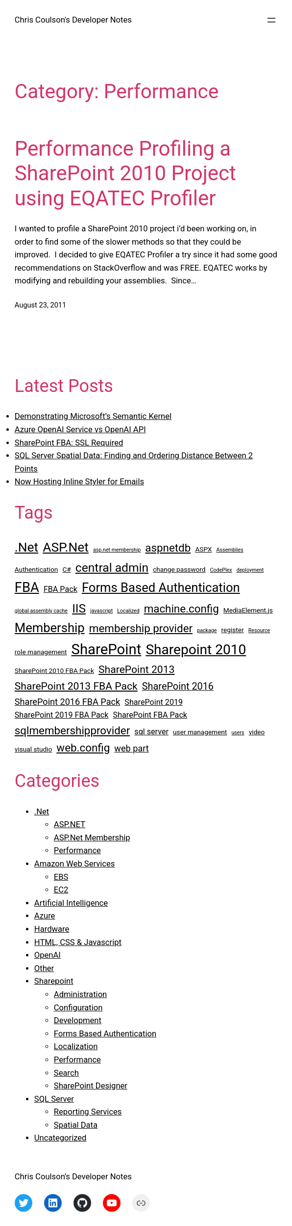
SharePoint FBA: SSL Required (69, 442)
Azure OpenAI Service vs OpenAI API (80, 429)
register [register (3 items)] (232, 630)
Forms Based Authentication (105, 1033)
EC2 (61, 889)
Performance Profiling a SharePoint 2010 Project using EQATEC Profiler (125, 173)
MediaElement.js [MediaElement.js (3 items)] (248, 610)
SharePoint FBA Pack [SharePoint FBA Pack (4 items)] (150, 715)
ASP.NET (69, 824)
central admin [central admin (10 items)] (111, 567)
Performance (77, 850)
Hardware (52, 929)
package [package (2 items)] (207, 630)
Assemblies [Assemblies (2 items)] (230, 550)
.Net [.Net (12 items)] (26, 547)
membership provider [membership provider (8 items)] (141, 628)
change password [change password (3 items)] (179, 569)
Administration (80, 994)
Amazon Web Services (74, 863)
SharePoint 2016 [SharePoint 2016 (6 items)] (178, 686)
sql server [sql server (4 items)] (151, 731)
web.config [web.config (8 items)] (83, 747)
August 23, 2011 (40, 305)
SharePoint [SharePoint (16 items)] (107, 649)
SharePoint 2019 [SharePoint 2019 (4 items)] (153, 702)
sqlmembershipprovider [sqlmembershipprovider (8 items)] (72, 730)
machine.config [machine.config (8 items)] (181, 608)
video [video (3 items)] (257, 732)
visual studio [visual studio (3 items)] (33, 749)
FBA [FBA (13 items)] (27, 587)
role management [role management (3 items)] (41, 652)
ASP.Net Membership (92, 837)
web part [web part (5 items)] (131, 748)
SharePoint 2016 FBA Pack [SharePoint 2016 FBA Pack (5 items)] (67, 702)
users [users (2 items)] (237, 732)
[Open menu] (271, 20)
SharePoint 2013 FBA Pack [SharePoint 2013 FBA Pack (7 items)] (76, 686)
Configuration (78, 1007)
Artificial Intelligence (71, 903)
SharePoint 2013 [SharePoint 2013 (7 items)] (136, 669)
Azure (44, 915)
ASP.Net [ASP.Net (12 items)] (66, 547)
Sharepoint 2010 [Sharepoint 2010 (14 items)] (196, 649)
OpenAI (47, 955)
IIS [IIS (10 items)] (79, 608)
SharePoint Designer (90, 1085)
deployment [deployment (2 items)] (250, 570)
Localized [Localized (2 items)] (128, 611)
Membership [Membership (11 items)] (50, 627)
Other (44, 968)
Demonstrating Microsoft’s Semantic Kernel (93, 416)
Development (77, 1020)
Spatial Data (75, 1125)
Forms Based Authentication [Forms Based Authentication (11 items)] (161, 587)
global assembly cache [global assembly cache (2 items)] (41, 611)
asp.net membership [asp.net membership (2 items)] (117, 550)
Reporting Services (88, 1111)
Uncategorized (60, 1137)
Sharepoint (53, 981)
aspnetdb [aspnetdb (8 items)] (168, 547)
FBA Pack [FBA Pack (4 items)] (60, 589)
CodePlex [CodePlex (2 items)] (221, 570)
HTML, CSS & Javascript (78, 942)
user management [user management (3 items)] (200, 732)
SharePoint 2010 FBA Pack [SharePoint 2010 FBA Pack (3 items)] (54, 670)
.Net (41, 811)
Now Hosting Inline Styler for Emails (79, 481)
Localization (76, 1046)
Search (66, 1073)
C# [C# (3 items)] (66, 569)
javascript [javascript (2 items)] (101, 611)
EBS (61, 877)
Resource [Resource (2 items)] (259, 630)
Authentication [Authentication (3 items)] (36, 569)
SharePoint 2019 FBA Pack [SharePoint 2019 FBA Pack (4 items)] (62, 715)
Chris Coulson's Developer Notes (73, 20)
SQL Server (54, 1099)
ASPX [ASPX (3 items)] (203, 549)
